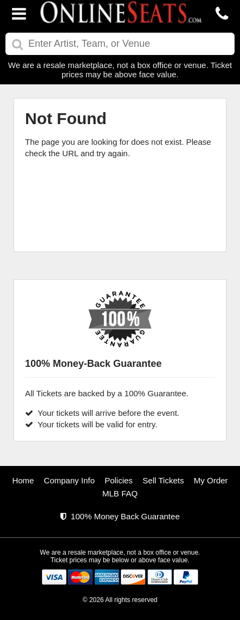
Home (23, 480)
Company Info (69, 480)
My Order (211, 480)
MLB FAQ (120, 493)
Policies (118, 480)
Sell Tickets (163, 480)
